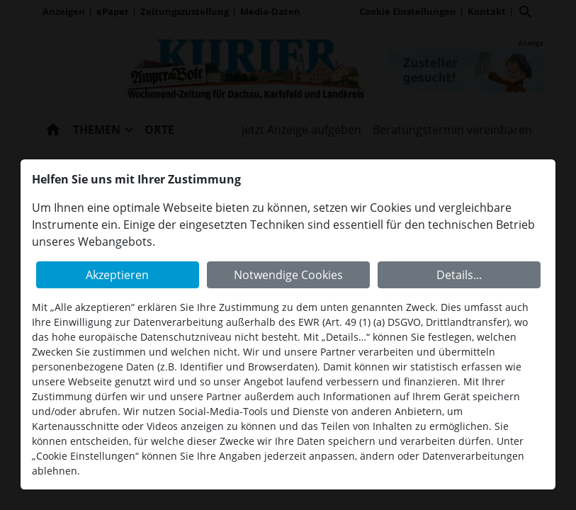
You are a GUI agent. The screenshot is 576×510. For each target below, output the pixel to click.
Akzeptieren (117, 275)
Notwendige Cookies (288, 275)
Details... (459, 275)
